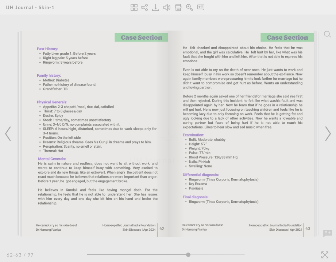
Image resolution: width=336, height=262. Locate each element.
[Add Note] (327, 233)
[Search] (327, 34)
